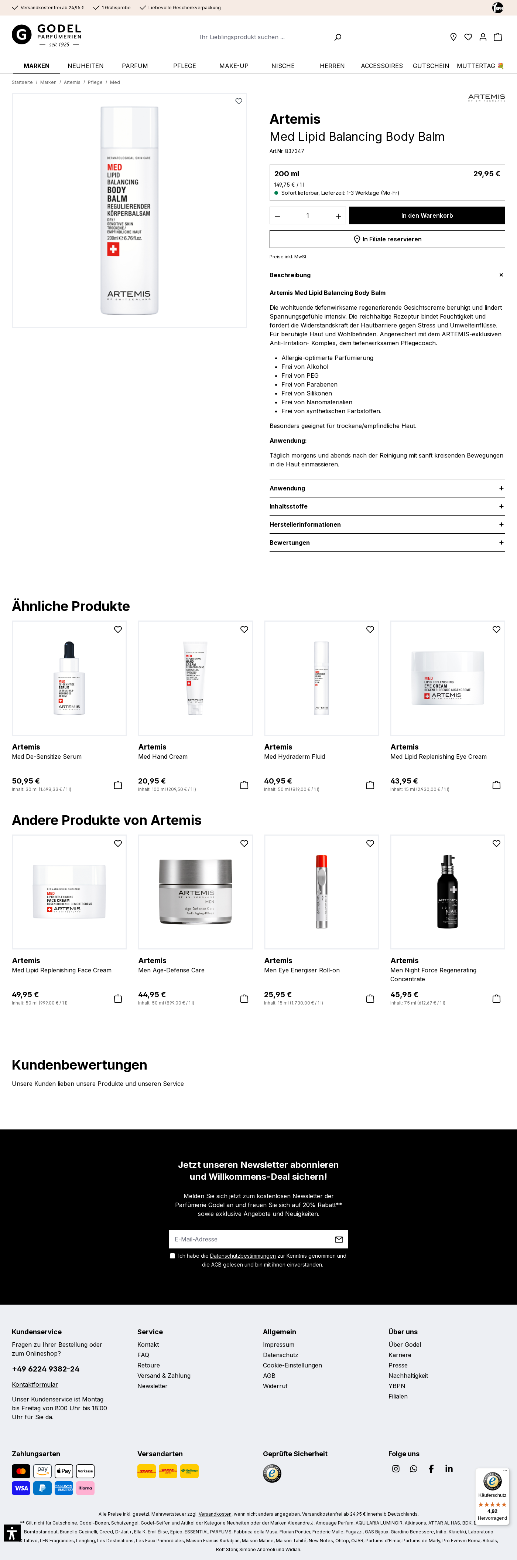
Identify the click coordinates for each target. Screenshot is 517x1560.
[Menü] (505, 1472)
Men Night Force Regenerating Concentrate (448, 969)
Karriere (399, 1355)
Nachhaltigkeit (408, 1375)
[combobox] (264, 37)
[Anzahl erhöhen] (338, 215)
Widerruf (275, 1386)
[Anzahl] (308, 215)
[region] (129, 213)
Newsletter (152, 1386)
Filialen (398, 1396)
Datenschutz (280, 1355)
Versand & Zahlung (164, 1375)
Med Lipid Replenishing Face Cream (69, 964)
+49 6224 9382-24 (45, 1368)
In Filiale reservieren (387, 238)
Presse (398, 1365)
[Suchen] (335, 37)
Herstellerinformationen (305, 524)
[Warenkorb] (497, 37)
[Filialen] (453, 37)
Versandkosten (215, 1514)
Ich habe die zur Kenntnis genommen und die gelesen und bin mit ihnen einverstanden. (262, 1260)
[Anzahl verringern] (277, 215)
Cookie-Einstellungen (292, 1365)
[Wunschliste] (468, 37)
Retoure (148, 1365)
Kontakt (148, 1344)
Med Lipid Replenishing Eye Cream (448, 751)
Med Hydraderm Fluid (321, 751)
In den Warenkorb (427, 215)
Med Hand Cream (195, 751)
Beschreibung (290, 275)
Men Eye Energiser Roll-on (321, 964)
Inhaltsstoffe (289, 506)
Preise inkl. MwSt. (289, 256)
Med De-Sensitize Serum (69, 751)
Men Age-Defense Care (195, 964)
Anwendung (287, 488)
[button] (12, 1533)
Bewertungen (290, 542)
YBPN (396, 1386)
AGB (216, 1264)
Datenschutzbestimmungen (243, 1256)
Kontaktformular (35, 1384)
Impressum (278, 1344)
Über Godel (404, 1344)
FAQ (143, 1355)
